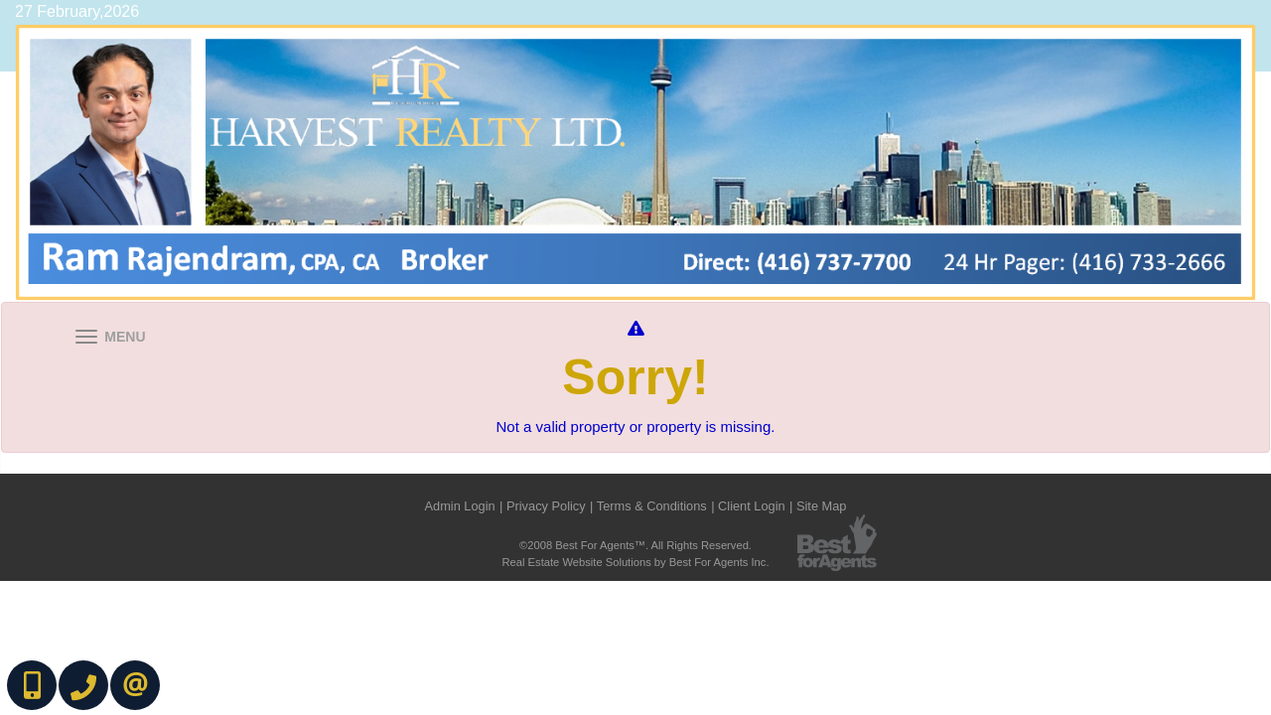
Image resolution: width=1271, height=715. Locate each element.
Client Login (751, 506)
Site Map (821, 506)
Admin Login (460, 506)
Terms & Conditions (652, 506)
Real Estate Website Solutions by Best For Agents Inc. (635, 562)
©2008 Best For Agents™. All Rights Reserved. (635, 545)
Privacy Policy (546, 506)
